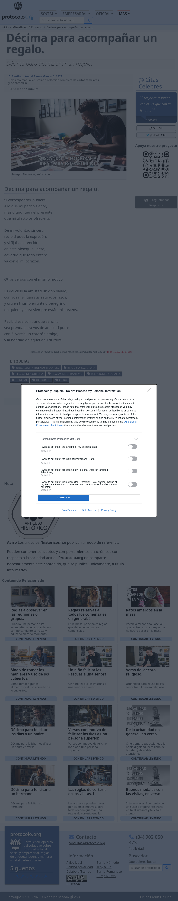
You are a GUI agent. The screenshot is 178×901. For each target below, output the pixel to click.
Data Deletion (69, 510)
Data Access (89, 510)
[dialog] (89, 450)
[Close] (150, 391)
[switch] (132, 446)
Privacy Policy (108, 510)
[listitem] (89, 439)
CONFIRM (63, 497)
